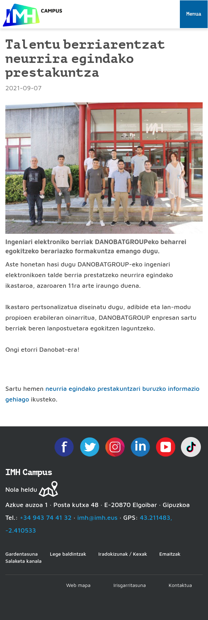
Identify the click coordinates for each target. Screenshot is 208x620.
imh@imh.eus (97, 517)
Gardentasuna (21, 554)
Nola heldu (21, 489)
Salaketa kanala (23, 561)
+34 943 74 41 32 (46, 517)
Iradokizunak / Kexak (122, 554)
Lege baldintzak (68, 554)
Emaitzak (170, 554)
